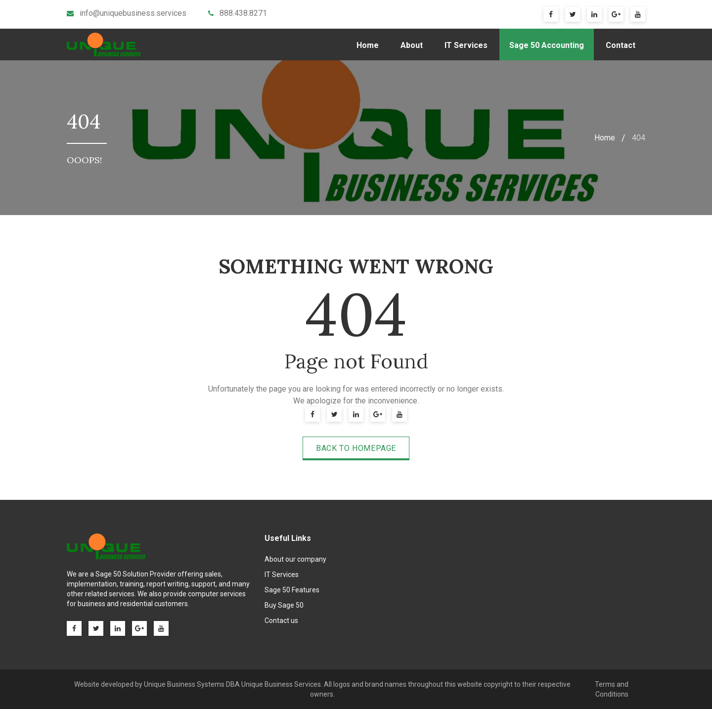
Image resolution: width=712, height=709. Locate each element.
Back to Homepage (356, 448)
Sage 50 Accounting (546, 45)
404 (638, 137)
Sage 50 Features (292, 590)
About (411, 45)
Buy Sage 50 (284, 605)
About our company (295, 559)
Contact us (281, 620)
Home (367, 45)
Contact (620, 45)
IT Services (466, 45)
